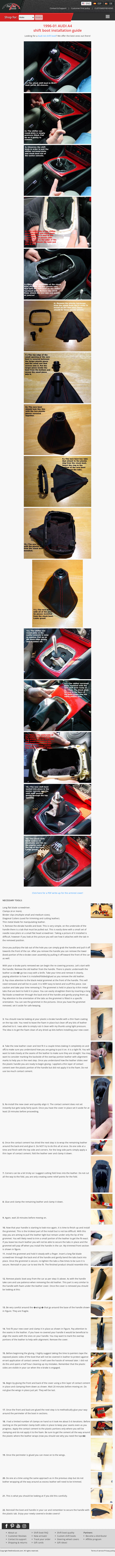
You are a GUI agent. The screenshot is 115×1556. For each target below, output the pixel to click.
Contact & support (17, 1539)
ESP (99, 3)
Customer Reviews (17, 1536)
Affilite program (93, 1539)
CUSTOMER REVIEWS (104, 8)
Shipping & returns (17, 1543)
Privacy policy (109, 1551)
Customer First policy (80, 8)
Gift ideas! (62, 1543)
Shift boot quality (65, 1533)
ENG (88, 3)
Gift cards (39, 1543)
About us (12, 1533)
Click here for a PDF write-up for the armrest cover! (57, 893)
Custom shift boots (66, 1536)
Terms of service (97, 1551)
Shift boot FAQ (41, 1533)
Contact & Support (58, 8)
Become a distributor (96, 1536)
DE (110, 3)
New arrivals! (40, 1536)
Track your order (42, 1539)
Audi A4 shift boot (47, 35)
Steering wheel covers (68, 1539)
